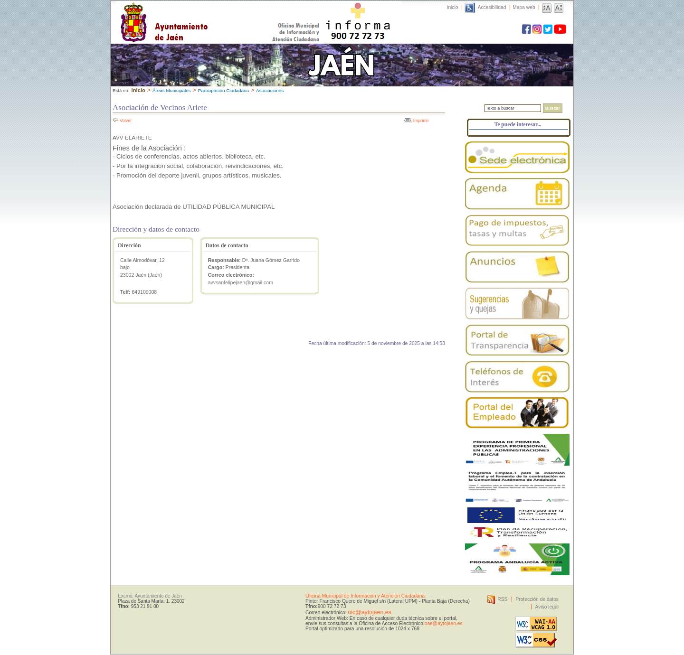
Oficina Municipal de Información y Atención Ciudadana (365, 596)
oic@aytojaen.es (369, 612)
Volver (126, 120)
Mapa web (524, 7)
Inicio (452, 7)
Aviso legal (547, 606)
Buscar (552, 108)
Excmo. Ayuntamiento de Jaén (150, 596)
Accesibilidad (492, 7)
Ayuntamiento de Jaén (205, 13)
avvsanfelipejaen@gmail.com (240, 282)
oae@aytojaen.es (444, 623)
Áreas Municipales (171, 90)
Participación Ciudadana (223, 90)
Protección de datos (537, 599)
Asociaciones (270, 90)
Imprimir (421, 120)
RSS (502, 599)
